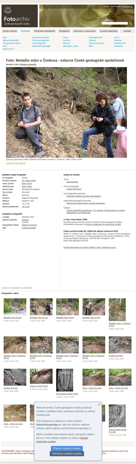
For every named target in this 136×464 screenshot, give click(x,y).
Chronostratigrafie (40, 40)
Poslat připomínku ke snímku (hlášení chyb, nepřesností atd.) (89, 247)
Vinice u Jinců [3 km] (41, 385)
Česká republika (29, 228)
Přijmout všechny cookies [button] (67, 448)
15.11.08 (25, 206)
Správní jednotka (11, 40)
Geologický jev (95, 37)
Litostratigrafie (39, 43)
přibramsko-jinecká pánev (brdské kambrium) (85, 203)
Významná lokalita (40, 37)
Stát (5, 46)
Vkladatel (118, 46)
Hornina (66, 40)
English (34, 6)
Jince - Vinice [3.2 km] (94, 387)
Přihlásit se (127, 6)
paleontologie (72, 182)
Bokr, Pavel (27, 183)
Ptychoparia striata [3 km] (67, 392)
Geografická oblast (11, 43)
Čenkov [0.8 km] (120, 354)
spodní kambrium (73, 189)
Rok (5, 37)
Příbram (25, 220)
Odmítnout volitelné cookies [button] (67, 453)
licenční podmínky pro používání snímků (103, 224)
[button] (99, 404)
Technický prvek (96, 43)
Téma (65, 37)
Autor (116, 37)
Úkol (91, 46)
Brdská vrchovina (28, 64)
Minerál (66, 43)
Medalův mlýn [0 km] (15, 316)
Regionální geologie (41, 46)
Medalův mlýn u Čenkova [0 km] (120, 323)
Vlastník (117, 40)
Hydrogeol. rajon (70, 46)
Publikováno (120, 43)
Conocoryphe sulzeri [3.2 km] (117, 429)
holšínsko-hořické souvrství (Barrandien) (83, 196)
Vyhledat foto (108, 20)
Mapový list (8, 49)
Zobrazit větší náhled (15, 163)
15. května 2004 (29, 181)
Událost (92, 40)
